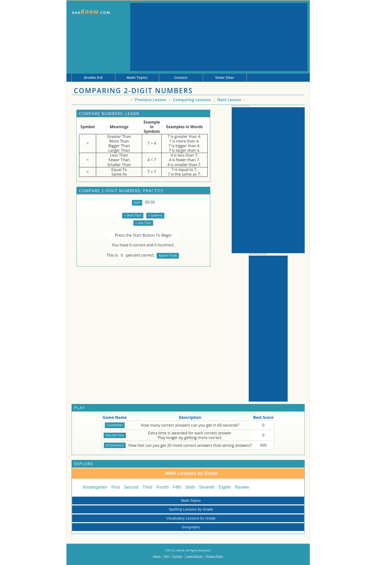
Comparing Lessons (192, 99)
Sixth (190, 487)
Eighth (225, 487)
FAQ (166, 556)
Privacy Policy (214, 556)
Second (131, 487)
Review (242, 487)
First (115, 487)
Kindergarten (95, 487)
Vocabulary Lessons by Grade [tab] (145, 518)
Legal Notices (194, 556)
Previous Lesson (150, 99)
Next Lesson (229, 99)
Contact (177, 556)
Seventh (207, 487)
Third (147, 487)
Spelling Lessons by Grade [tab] (143, 509)
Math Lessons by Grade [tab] (146, 473)
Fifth (177, 487)
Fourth (162, 487)
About (157, 556)
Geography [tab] (137, 527)
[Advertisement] (218, 37)
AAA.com (91, 11)
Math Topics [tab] (137, 500)
